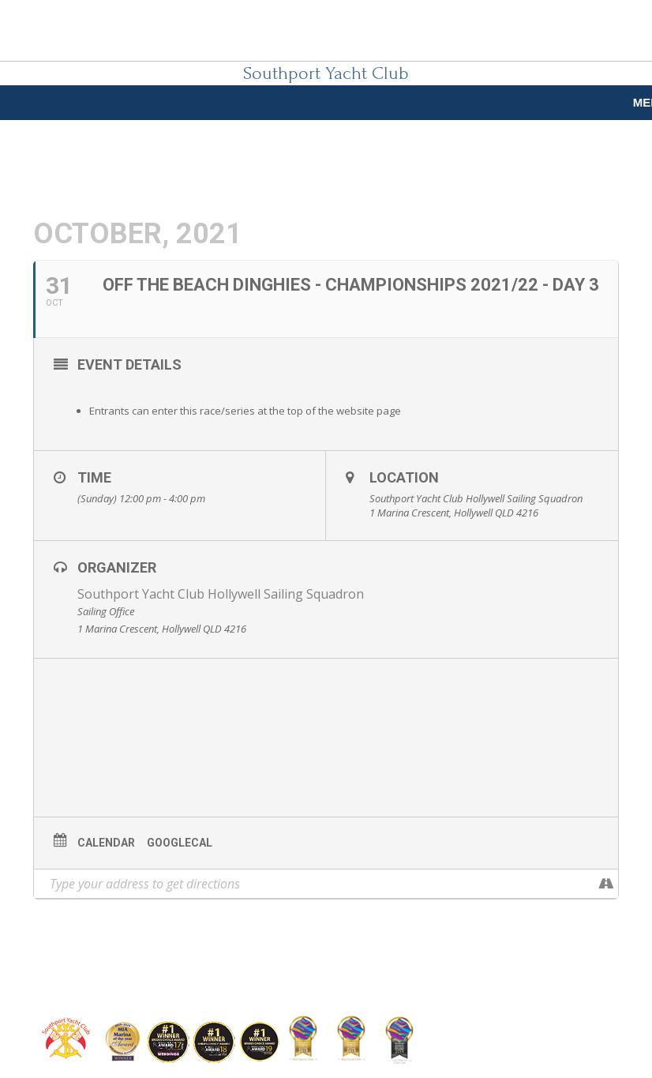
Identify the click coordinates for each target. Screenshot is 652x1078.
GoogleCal (179, 842)
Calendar (106, 842)
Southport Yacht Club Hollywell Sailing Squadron (220, 594)
